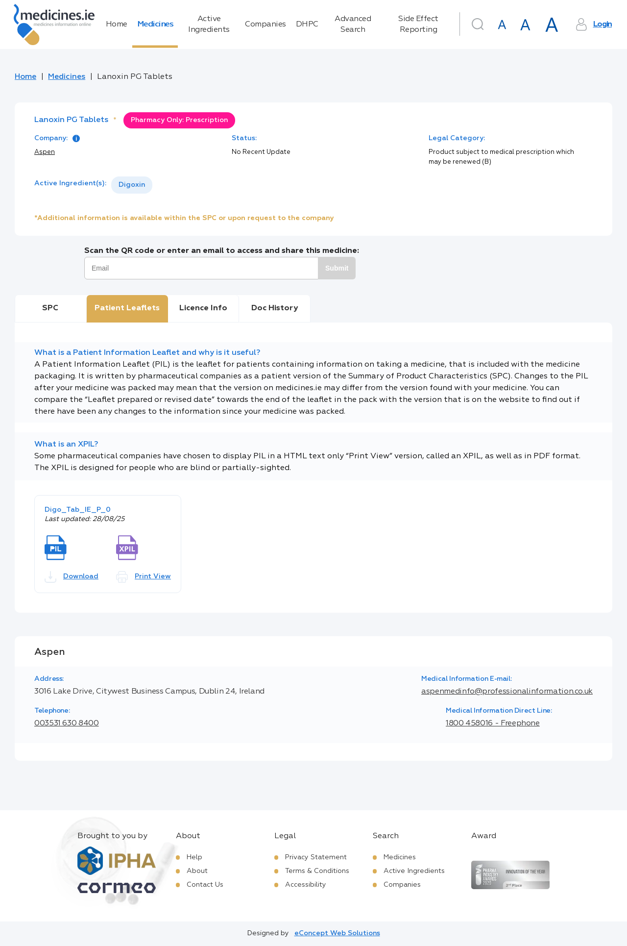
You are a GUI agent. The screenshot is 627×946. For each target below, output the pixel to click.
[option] (131, 185)
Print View (143, 577)
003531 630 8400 (66, 723)
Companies (265, 24)
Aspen (44, 152)
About (197, 871)
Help (194, 857)
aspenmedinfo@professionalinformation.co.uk (507, 692)
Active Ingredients (209, 24)
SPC (50, 308)
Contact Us (205, 884)
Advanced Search (353, 24)
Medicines (155, 24)
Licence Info (203, 308)
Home (116, 24)
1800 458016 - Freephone (493, 723)
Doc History (274, 308)
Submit (336, 268)
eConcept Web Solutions (337, 933)
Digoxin (132, 184)
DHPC (307, 24)
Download (71, 577)
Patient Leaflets (127, 308)
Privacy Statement (316, 857)
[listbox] (131, 185)
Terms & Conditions (317, 871)
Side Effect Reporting (418, 24)
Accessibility (305, 884)
